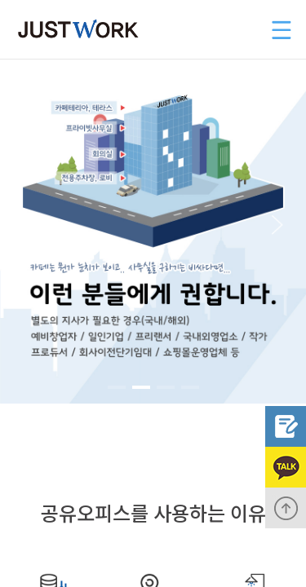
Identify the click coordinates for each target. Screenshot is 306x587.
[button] (27, 225)
